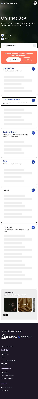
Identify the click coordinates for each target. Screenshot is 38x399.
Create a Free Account (8, 360)
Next (7, 315)
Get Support (5, 390)
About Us (4, 363)
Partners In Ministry (6, 378)
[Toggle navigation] (35, 3)
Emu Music (4, 372)
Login (27, 60)
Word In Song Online (7, 375)
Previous (4, 315)
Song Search (5, 354)
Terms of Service (6, 387)
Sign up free (13, 60)
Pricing (3, 357)
